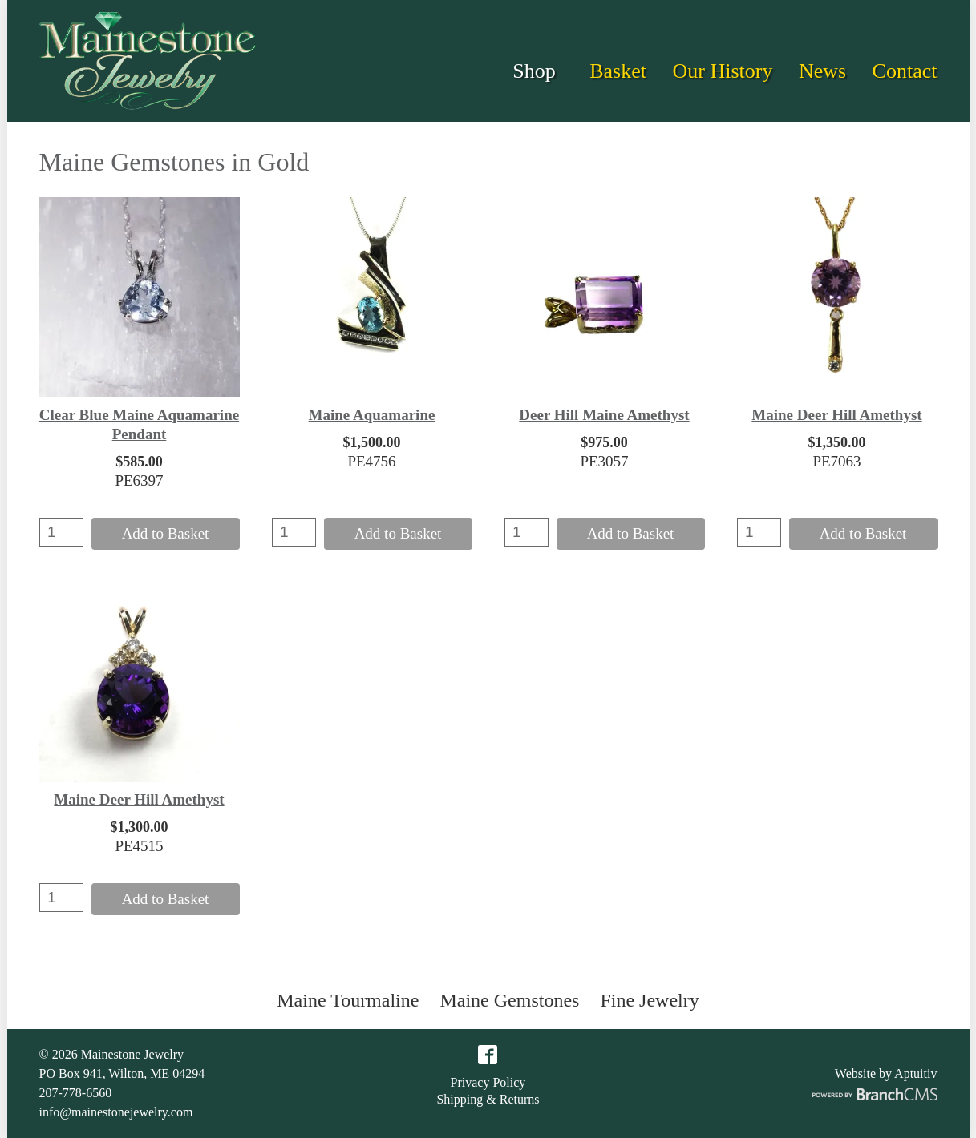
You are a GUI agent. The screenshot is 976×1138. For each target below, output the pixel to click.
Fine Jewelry (649, 1000)
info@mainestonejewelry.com (116, 1112)
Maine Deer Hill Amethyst (836, 414)
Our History (722, 71)
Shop (533, 71)
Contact (905, 71)
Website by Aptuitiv (886, 1073)
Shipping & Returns (487, 1099)
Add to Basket (165, 533)
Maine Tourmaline (348, 1000)
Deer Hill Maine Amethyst (604, 414)
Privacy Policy (488, 1082)
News (822, 71)
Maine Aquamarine (372, 414)
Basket (617, 71)
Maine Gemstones (509, 1000)
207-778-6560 (75, 1093)
